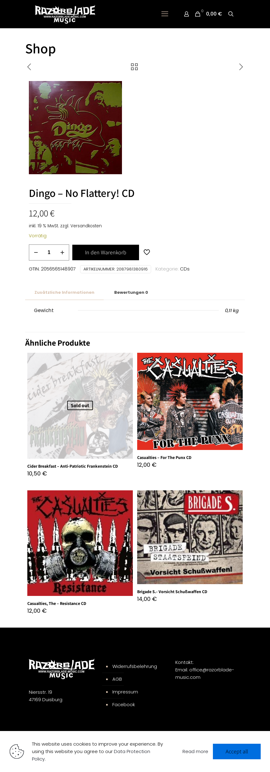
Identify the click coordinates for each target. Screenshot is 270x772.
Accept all (237, 751)
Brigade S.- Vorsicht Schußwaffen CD (172, 591)
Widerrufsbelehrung (134, 666)
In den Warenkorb (105, 252)
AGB (117, 679)
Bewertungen (131, 292)
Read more (195, 751)
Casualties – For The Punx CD (164, 457)
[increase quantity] (62, 252)
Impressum (125, 691)
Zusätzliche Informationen (64, 292)
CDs (185, 269)
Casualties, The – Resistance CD (56, 603)
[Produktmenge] (49, 252)
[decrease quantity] (35, 252)
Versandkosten (86, 226)
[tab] (64, 293)
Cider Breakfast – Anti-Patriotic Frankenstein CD (72, 466)
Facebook (123, 704)
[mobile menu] (165, 14)
